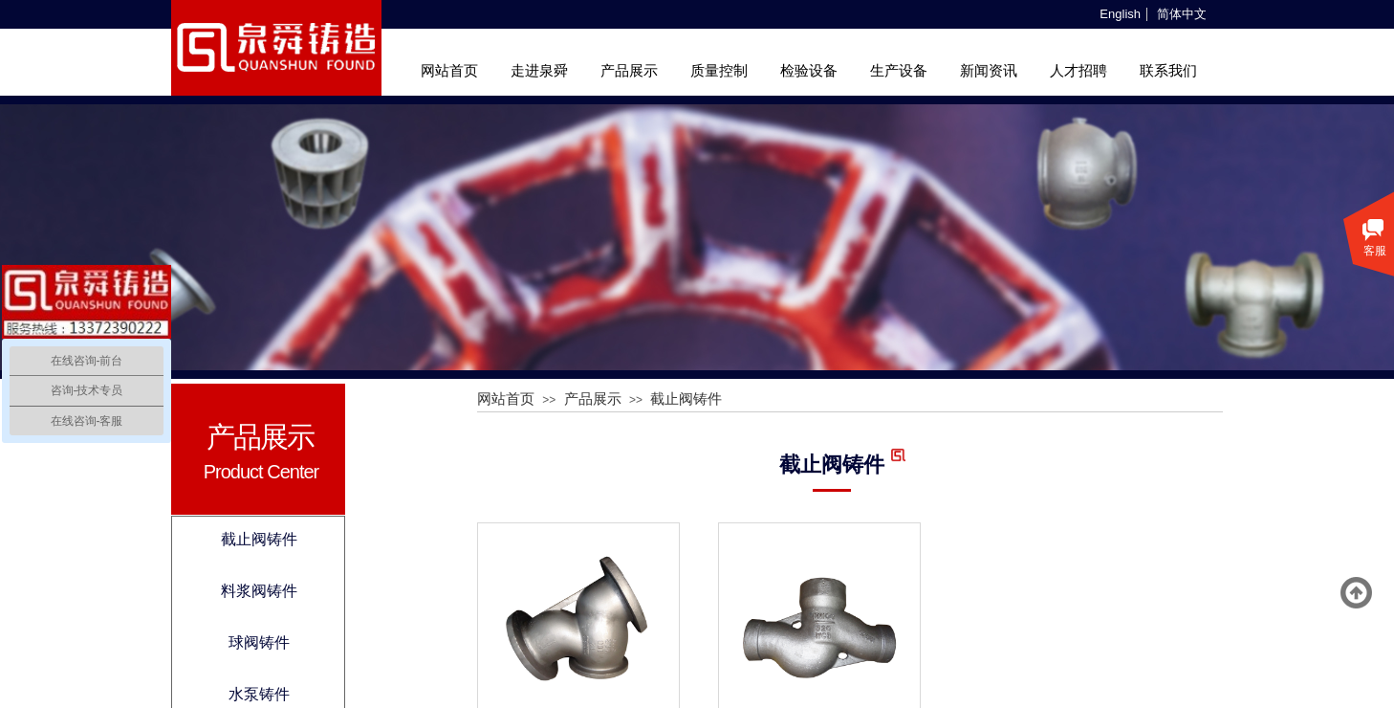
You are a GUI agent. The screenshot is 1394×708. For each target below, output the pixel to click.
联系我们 (1168, 70)
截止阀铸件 (686, 399)
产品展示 (629, 70)
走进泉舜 (539, 70)
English (1120, 14)
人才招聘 (1078, 70)
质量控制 (719, 70)
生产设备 (898, 70)
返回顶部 (1357, 593)
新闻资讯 (988, 70)
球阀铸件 (259, 642)
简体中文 (1182, 14)
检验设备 (809, 70)
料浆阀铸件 (259, 591)
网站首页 (449, 70)
